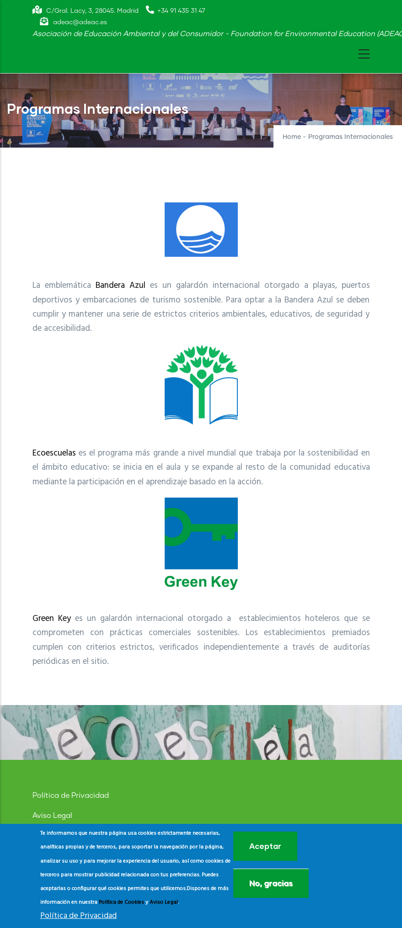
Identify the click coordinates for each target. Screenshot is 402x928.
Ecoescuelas (54, 453)
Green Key (51, 619)
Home (292, 137)
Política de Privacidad (70, 795)
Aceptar (265, 846)
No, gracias (271, 883)
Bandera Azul (120, 285)
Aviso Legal (52, 815)
